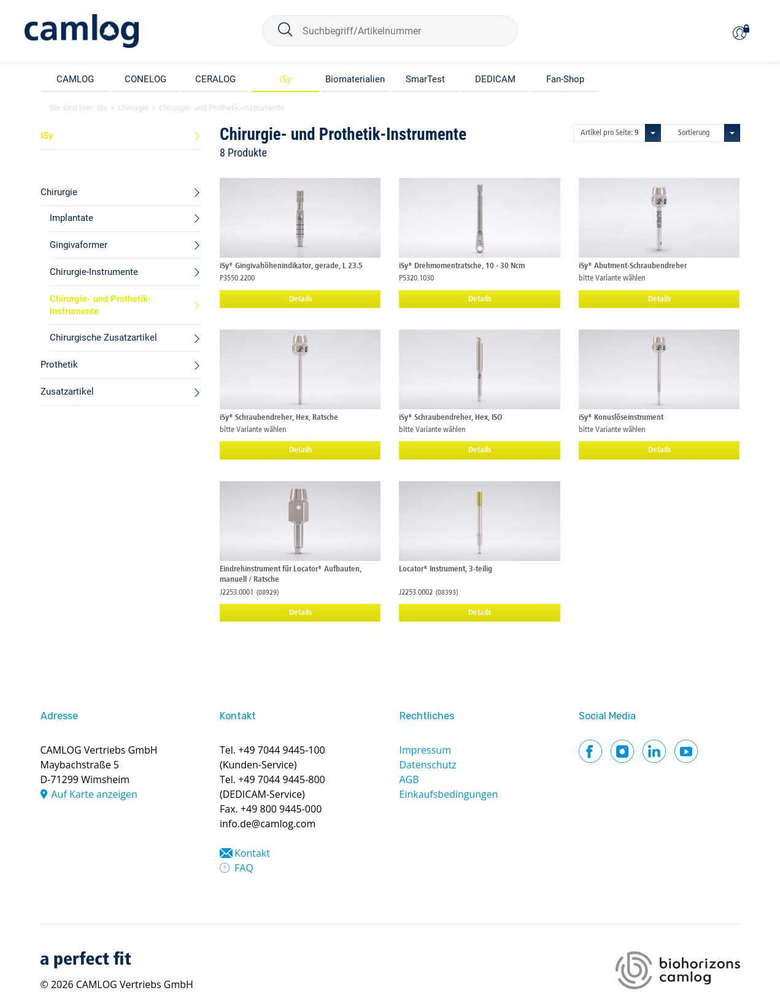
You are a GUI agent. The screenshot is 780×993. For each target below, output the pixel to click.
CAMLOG (75, 79)
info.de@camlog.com (267, 823)
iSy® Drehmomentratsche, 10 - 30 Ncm (462, 266)
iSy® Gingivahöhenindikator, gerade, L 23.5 (291, 266)
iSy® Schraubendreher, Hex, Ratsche (279, 418)
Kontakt (252, 853)
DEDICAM (495, 79)
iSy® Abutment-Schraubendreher (633, 266)
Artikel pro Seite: (610, 133)
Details (300, 299)
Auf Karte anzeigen (94, 794)
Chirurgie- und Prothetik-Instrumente (222, 107)
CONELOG (145, 79)
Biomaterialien (355, 79)
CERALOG (215, 79)
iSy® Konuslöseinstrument (621, 418)
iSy (285, 79)
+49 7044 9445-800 (281, 779)
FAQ (243, 868)
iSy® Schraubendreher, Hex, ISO (450, 418)
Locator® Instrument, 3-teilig (445, 569)
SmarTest (425, 79)
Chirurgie (133, 107)
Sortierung (694, 133)
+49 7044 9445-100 (281, 750)
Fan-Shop (565, 79)
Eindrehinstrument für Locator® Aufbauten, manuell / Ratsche (290, 574)
